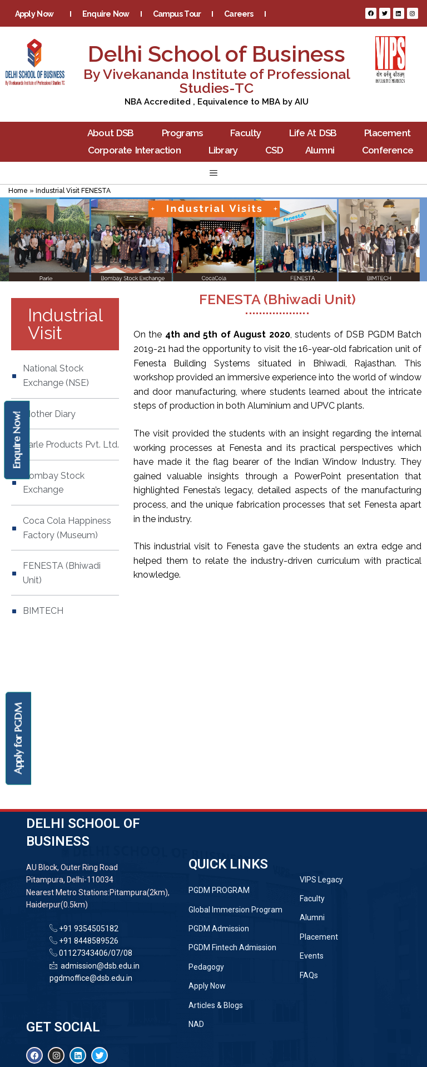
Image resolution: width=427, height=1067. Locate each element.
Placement (390, 133)
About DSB (113, 133)
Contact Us (237, 30)
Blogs (183, 30)
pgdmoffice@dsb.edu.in (90, 978)
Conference (390, 150)
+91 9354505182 (88, 928)
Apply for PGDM (18, 739)
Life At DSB (315, 133)
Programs (185, 133)
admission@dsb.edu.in (98, 965)
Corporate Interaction (137, 150)
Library (225, 150)
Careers (238, 13)
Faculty (248, 133)
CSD (274, 150)
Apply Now (37, 13)
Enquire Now (106, 13)
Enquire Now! (16, 439)
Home (18, 191)
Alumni (322, 150)
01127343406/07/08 (94, 953)
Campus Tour (177, 13)
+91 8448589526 (87, 940)
